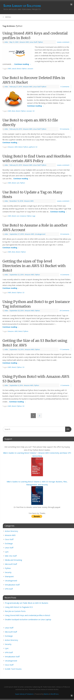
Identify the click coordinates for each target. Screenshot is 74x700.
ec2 (18, 216)
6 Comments (64, 275)
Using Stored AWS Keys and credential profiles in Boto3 (27, 615)
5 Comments (64, 87)
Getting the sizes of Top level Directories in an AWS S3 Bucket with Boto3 (34, 266)
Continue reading (22, 64)
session (30, 69)
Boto (13, 111)
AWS (9, 69)
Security (8, 572)
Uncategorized (40, 234)
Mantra (46, 694)
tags (33, 216)
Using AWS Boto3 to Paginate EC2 (19, 607)
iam (18, 183)
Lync (7, 552)
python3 (32, 147)
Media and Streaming (13, 560)
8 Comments (64, 234)
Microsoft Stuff (11, 564)
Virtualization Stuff (12, 584)
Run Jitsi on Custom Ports (15, 611)
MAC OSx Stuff (11, 556)
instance (23, 216)
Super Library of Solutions (22, 6)
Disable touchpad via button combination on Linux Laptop (28, 619)
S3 (33, 111)
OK (67, 429)
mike (6, 42)
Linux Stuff (33, 42)
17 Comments (64, 349)
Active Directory (11, 531)
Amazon (11, 147)
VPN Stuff (9, 589)
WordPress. (55, 694)
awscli (14, 69)
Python (40, 42)
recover (29, 111)
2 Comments (64, 385)
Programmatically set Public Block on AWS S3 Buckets (26, 603)
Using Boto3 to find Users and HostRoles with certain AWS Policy (36, 158)
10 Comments (64, 129)
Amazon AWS (24, 42)
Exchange (9, 543)
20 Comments (64, 310)
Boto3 (19, 69)
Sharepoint (9, 576)
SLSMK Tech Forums (13, 669)
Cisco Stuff (9, 539)
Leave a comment (63, 42)
